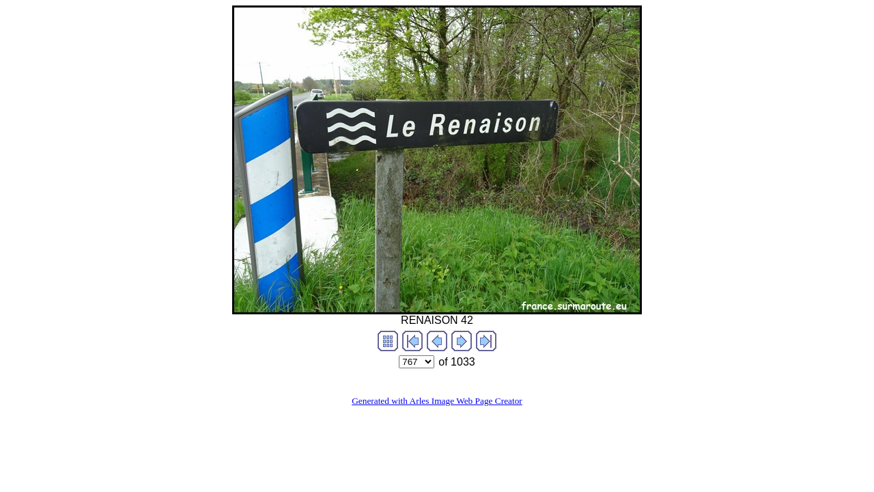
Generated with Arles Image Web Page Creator (437, 401)
